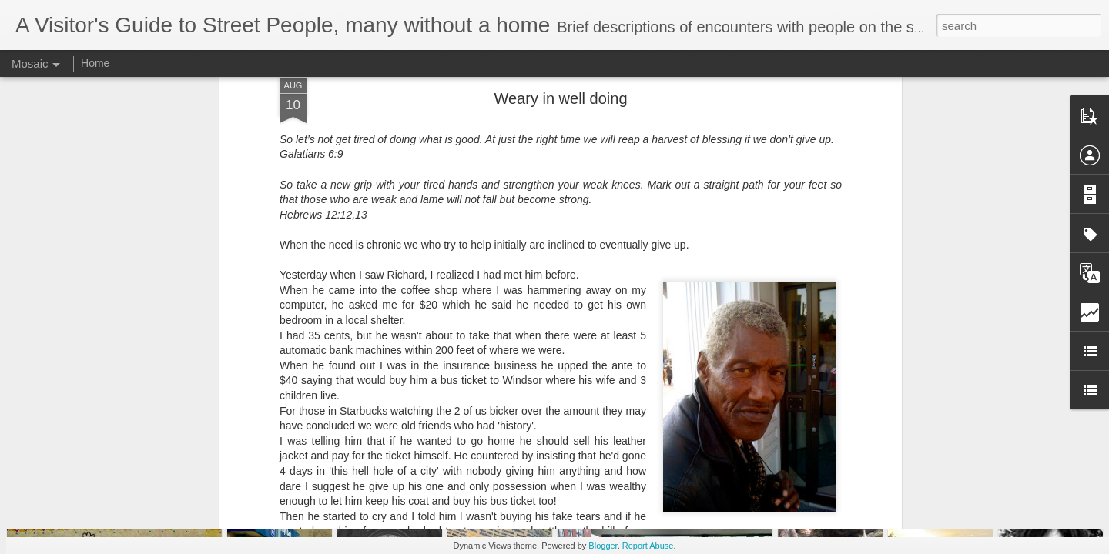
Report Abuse (648, 545)
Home (95, 63)
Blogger (602, 545)
